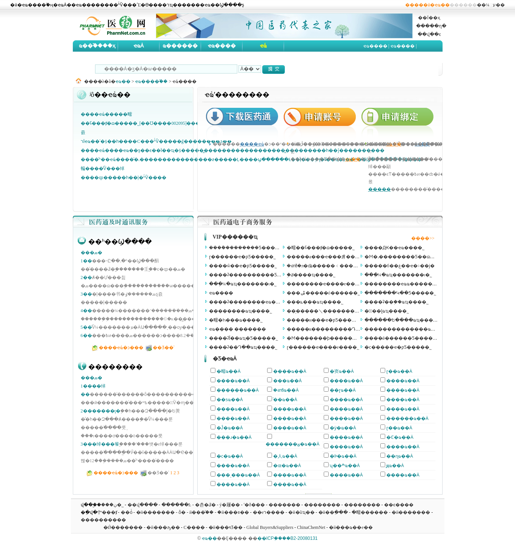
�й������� (155, 512)
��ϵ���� (399, 504)
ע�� (499, 5)
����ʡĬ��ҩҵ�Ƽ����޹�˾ (243, 338)
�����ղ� (431, 26)
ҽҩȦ (139, 46)
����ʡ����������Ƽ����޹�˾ (255, 274)
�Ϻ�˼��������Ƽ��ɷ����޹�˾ (409, 256)
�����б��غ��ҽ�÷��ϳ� (399, 265)
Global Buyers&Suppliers (269, 527)
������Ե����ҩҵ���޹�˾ (402, 320)
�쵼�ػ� (205, 504)
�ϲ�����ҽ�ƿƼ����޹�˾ (398, 347)
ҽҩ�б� (373, 57)
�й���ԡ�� (163, 527)
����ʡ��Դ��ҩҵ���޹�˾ (243, 347)
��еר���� (268, 512)
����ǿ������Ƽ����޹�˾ (402, 338)
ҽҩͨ (263, 46)
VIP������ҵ (235, 237)
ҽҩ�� (123, 81)
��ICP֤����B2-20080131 (287, 538)
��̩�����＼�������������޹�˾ (338, 311)
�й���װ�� (233, 512)
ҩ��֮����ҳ (97, 46)
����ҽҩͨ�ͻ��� (121, 347)
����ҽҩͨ (252, 144)
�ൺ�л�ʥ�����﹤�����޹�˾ (328, 265)
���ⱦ (109, 512)
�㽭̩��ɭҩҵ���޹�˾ (386, 311)
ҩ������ (180, 46)
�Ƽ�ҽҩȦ (225, 359)
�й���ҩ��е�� (351, 527)
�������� (322, 504)
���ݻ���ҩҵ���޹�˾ (315, 302)
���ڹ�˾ (112, 504)
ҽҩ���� (222, 46)
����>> (423, 238)
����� (379, 189)
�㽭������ (370, 512)
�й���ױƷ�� (226, 527)
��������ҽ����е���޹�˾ (326, 284)
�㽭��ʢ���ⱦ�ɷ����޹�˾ (321, 247)
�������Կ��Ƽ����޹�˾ (400, 293)
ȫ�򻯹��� (182, 512)
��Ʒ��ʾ (163, 347)
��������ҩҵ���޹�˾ (240, 311)
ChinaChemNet (311, 527)
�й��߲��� (333, 512)
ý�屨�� (230, 504)
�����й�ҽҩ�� (427, 5)
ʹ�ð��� (254, 504)
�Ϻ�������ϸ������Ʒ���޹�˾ (333, 338)
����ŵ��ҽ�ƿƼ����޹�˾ (243, 265)
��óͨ (126, 512)
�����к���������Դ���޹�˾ (331, 329)
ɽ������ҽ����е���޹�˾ (323, 347)
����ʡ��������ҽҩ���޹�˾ (250, 302)
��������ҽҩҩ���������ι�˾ (411, 284)
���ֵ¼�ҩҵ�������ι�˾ (398, 274)
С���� (194, 527)
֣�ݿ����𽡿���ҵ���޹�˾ (311, 274)
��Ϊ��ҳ (429, 17)
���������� (103, 519)
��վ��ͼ (429, 34)
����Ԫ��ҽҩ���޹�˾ (394, 247)
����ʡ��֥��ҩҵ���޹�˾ (396, 302)
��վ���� (143, 504)
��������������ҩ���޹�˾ (407, 329)
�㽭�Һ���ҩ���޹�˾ (236, 320)
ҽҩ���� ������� (237, 329)
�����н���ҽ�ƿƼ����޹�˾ (325, 320)
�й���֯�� (201, 512)
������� (284, 504)
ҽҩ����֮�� (151, 81)
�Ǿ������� (123, 527)
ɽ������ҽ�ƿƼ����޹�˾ (242, 256)
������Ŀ (176, 504)
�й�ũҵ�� (301, 512)
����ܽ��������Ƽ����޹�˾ (247, 247)
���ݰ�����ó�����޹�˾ (323, 293)
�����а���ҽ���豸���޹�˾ (326, 256)
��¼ (483, 5)
